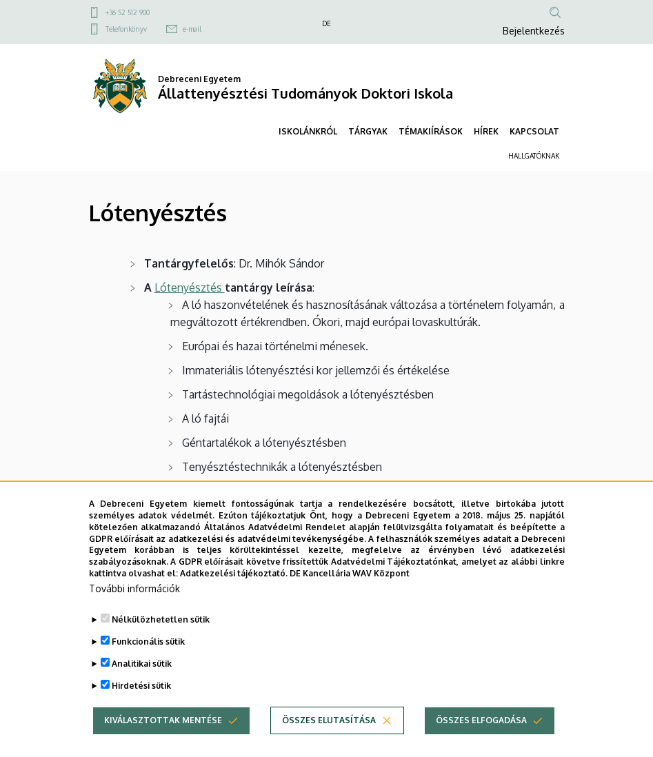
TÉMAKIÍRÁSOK (431, 131)
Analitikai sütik (142, 688)
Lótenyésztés (189, 287)
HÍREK (486, 131)
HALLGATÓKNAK (533, 156)
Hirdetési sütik (141, 710)
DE (326, 23)
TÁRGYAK (368, 131)
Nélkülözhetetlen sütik (161, 644)
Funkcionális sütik (148, 666)
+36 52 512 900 (128, 12)
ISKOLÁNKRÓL (308, 131)
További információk (134, 613)
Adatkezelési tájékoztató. (234, 598)
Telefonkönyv (126, 29)
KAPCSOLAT (534, 131)
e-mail (192, 29)
